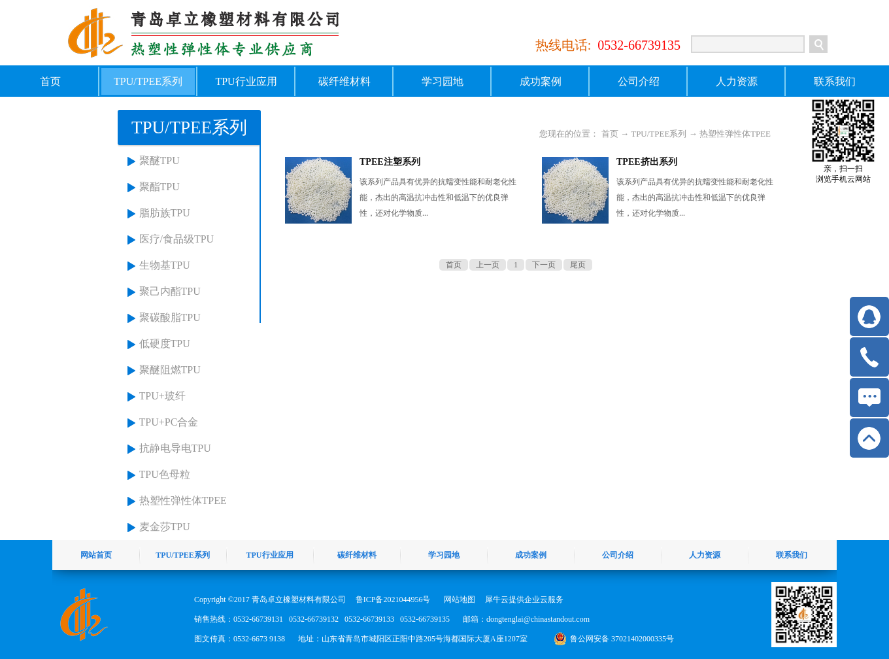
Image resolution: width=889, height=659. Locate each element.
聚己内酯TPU (170, 291)
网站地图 (457, 599)
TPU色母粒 (164, 474)
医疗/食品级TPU (176, 239)
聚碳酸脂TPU (170, 317)
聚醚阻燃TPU (170, 369)
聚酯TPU (159, 186)
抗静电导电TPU (175, 448)
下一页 (544, 264)
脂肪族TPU (164, 212)
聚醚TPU (159, 160)
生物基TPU (164, 265)
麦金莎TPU (164, 526)
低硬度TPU (164, 343)
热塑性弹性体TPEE (183, 500)
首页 (50, 81)
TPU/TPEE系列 (658, 134)
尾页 (578, 264)
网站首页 (96, 555)
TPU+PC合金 (169, 422)
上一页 (487, 264)
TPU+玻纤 (162, 395)
